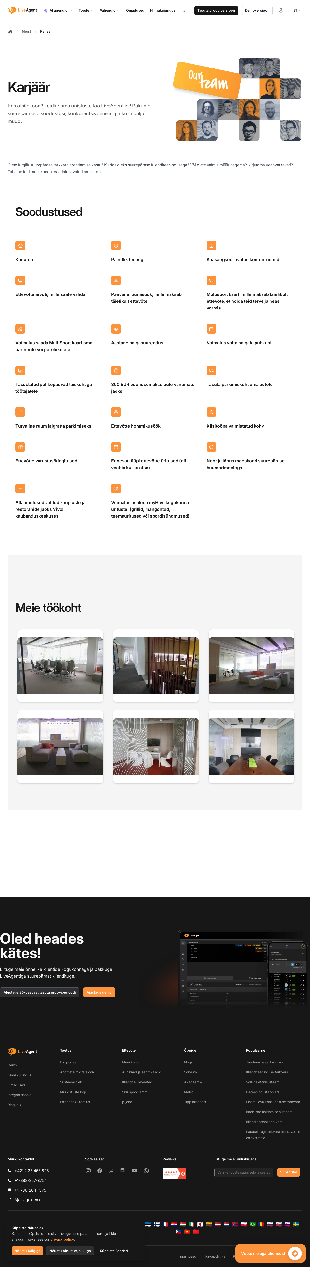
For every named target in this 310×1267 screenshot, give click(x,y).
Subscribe (288, 1172)
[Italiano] (191, 1224)
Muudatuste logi (73, 1092)
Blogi (188, 1062)
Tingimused (187, 1256)
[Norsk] (235, 1224)
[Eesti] (148, 1224)
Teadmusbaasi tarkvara (264, 1062)
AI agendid (58, 10)
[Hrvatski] (174, 1224)
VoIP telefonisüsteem (262, 1082)
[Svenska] (296, 1224)
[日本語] (200, 1224)
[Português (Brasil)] (253, 1224)
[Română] (261, 1224)
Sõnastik (191, 1072)
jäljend (127, 1102)
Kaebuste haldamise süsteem (269, 1112)
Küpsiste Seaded (114, 1251)
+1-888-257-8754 (31, 1180)
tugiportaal (68, 1062)
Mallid (189, 1092)
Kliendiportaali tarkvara (264, 1122)
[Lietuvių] (209, 1224)
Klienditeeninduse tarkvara (267, 1072)
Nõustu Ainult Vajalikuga (70, 1251)
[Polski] (244, 1224)
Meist (26, 31)
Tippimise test (195, 1102)
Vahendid (110, 10)
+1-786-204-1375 (30, 1190)
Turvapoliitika (214, 1256)
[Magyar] (183, 1224)
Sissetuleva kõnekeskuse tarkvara (273, 1102)
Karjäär (46, 31)
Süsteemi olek (71, 1082)
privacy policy (62, 1239)
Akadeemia (193, 1082)
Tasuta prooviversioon (216, 10)
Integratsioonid (19, 1095)
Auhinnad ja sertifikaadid (141, 1072)
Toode (86, 10)
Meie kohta (131, 1062)
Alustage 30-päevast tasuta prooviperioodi (40, 992)
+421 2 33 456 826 (32, 1170)
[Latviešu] (218, 1224)
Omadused (16, 1085)
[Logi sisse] (281, 10)
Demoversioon (257, 10)
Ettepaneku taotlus (75, 1102)
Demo (12, 1065)
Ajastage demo (99, 992)
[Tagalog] (178, 1231)
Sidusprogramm (134, 1092)
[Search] (186, 10)
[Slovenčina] (279, 1224)
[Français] (165, 1224)
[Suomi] (157, 1224)
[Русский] (270, 1224)
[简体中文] (196, 1231)
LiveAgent (112, 106)
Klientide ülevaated (137, 1082)
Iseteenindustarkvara (262, 1092)
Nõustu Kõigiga (27, 1251)
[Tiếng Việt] (187, 1231)
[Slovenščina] (287, 1224)
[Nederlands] (226, 1224)
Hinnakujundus (19, 1075)
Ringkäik (14, 1105)
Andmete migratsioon (77, 1072)
